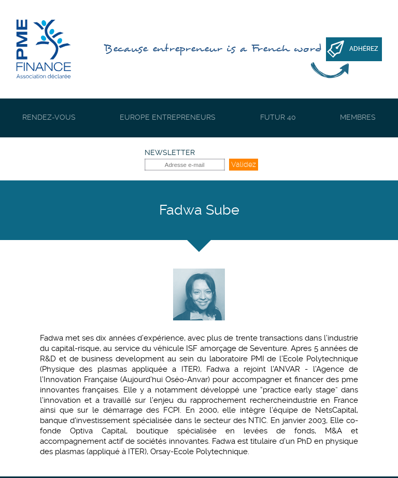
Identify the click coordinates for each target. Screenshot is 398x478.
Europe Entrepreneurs (168, 117)
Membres (358, 117)
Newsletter (170, 152)
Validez (243, 164)
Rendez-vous (49, 117)
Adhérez (363, 48)
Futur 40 (278, 117)
